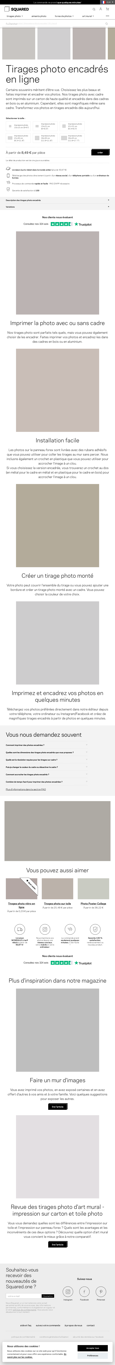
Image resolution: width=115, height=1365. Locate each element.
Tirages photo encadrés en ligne (57, 73)
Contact (91, 1325)
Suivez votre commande (48, 1325)
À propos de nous (73, 1325)
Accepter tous (92, 1348)
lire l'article (57, 1106)
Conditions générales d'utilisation (54, 1336)
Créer (100, 152)
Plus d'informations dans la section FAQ (26, 789)
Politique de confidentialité (23, 1336)
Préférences (92, 1356)
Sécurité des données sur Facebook (88, 1336)
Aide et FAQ (25, 1325)
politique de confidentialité (24, 1309)
